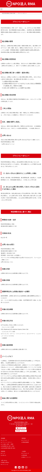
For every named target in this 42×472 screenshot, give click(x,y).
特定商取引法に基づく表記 (8, 446)
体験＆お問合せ (5, 462)
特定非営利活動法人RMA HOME (8, 13)
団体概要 (3, 438)
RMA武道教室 (26, 442)
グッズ (3, 453)
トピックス (4, 440)
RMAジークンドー (27, 457)
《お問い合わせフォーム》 (8, 144)
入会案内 (24, 451)
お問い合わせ (21, 428)
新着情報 (3, 451)
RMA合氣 (25, 455)
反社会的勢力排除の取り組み (8, 448)
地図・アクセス (21, 430)
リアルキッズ (26, 440)
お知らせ (4, 455)
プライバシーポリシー (7, 442)
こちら (11, 262)
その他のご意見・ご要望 (7, 444)
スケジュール (5, 464)
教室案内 (24, 438)
